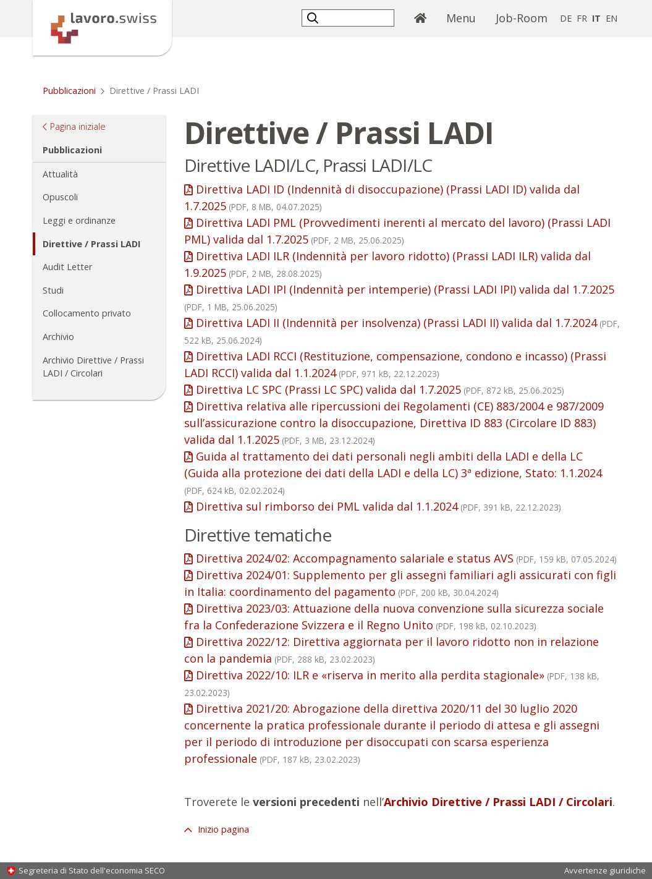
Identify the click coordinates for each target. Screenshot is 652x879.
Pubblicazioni (69, 90)
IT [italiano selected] (596, 18)
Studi (53, 290)
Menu (461, 18)
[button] (314, 18)
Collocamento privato (87, 313)
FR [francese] (582, 18)
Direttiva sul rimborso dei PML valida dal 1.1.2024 (378, 506)
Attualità (60, 174)
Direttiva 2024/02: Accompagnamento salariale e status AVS (406, 558)
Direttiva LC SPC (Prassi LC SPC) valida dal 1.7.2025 (380, 389)
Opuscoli (60, 197)
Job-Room (522, 18)
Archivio (58, 336)
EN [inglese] (611, 18)
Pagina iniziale (77, 125)
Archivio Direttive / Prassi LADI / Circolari (93, 367)
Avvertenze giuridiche (605, 870)
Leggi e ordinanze (79, 220)
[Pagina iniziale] (102, 26)
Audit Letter (67, 267)
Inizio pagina (222, 829)
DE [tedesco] (566, 18)
